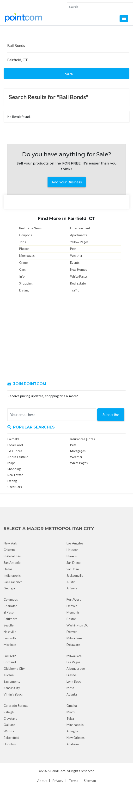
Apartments (78, 235)
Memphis (72, 612)
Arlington (72, 731)
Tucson (9, 675)
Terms (73, 781)
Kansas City (12, 688)
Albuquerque (75, 668)
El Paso (9, 612)
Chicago (9, 550)
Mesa (70, 688)
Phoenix (72, 556)
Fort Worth (74, 599)
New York (10, 543)
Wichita (9, 731)
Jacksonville (74, 575)
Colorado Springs (16, 706)
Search (68, 74)
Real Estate (78, 283)
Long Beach (74, 681)
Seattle (8, 625)
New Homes (78, 269)
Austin (70, 582)
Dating (24, 290)
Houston (72, 550)
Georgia (9, 588)
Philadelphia (12, 556)
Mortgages (27, 256)
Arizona (71, 588)
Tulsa (70, 718)
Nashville (10, 632)
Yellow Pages (79, 242)
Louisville (10, 638)
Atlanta (71, 694)
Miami (70, 712)
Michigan (10, 645)
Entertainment (80, 228)
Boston (71, 619)
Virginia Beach (13, 694)
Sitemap (90, 781)
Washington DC (77, 625)
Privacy (57, 781)
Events (74, 262)
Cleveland (11, 718)
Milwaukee (74, 638)
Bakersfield (11, 738)
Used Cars (14, 487)
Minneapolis (75, 725)
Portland (10, 662)
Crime (23, 262)
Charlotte (10, 606)
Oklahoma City (14, 668)
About (42, 781)
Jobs (22, 242)
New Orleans (75, 738)
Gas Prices (14, 451)
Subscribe (111, 414)
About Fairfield (17, 457)
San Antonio (12, 563)
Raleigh (9, 712)
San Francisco (13, 582)
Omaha (71, 706)
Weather (76, 256)
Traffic (74, 290)
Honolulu (10, 744)
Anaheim (72, 744)
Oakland (10, 725)
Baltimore (10, 619)
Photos (24, 249)
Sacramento (12, 681)
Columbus (11, 599)
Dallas (8, 569)
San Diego (73, 563)
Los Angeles (74, 543)
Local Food (15, 445)
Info (22, 276)
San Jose (72, 569)
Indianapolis (12, 575)
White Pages (79, 276)
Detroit (71, 606)
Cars (22, 269)
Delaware (73, 645)
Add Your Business (66, 182)
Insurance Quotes (82, 439)
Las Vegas (73, 662)
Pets (73, 249)
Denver (71, 632)
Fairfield (13, 439)
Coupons (25, 235)
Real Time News (30, 228)
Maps (11, 463)
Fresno (71, 675)
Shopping (25, 283)
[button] (124, 18)
